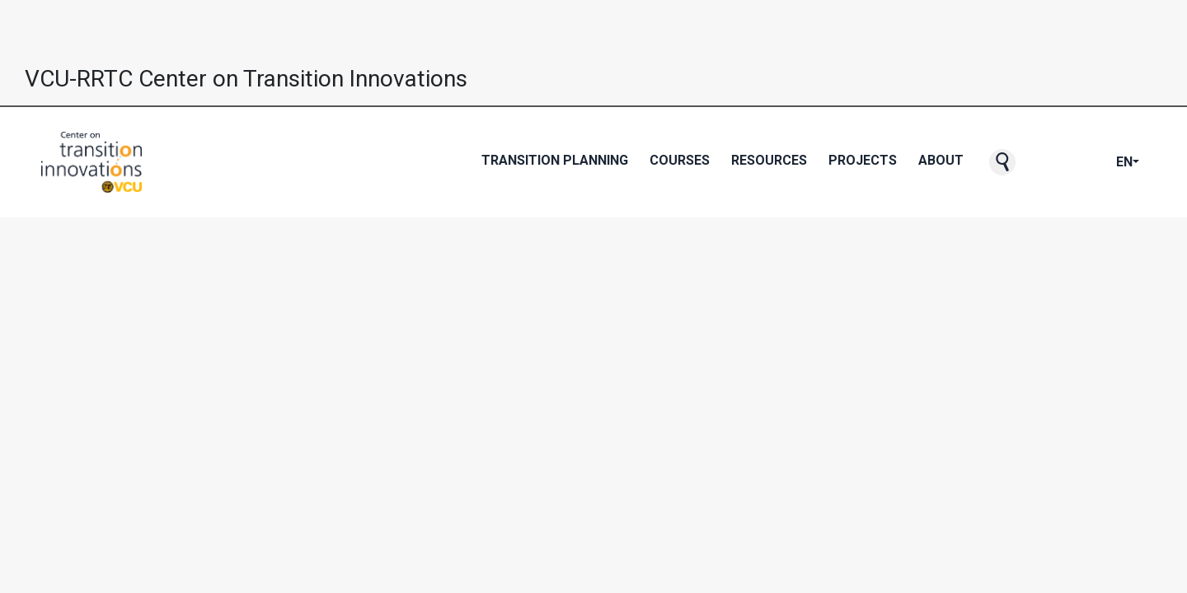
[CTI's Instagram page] (1089, 162)
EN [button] (1124, 162)
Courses (680, 160)
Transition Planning (554, 160)
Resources (769, 160)
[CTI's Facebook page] (1050, 162)
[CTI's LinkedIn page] (1103, 162)
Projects (862, 160)
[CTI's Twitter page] (1063, 162)
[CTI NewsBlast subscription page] (1037, 162)
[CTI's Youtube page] (1076, 162)
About (941, 160)
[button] (1002, 162)
